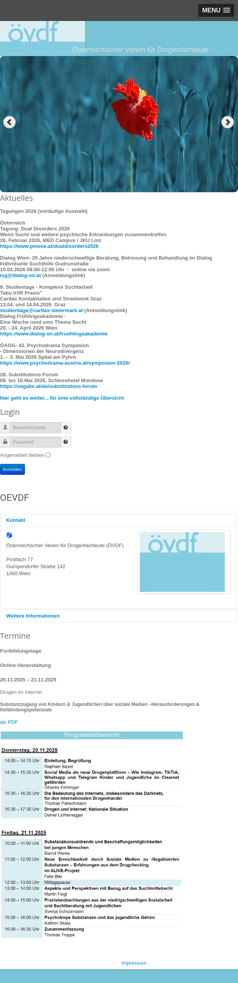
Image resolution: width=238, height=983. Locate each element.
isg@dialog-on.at (20, 275)
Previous (9, 122)
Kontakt (15, 520)
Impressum (134, 963)
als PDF (9, 722)
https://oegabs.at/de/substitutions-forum (48, 386)
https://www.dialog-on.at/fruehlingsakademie (54, 334)
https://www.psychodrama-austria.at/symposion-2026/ (65, 363)
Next (228, 122)
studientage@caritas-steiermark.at (41, 310)
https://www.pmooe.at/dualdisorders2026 (49, 246)
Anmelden (12, 469)
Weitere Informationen (33, 616)
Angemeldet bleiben (22, 455)
